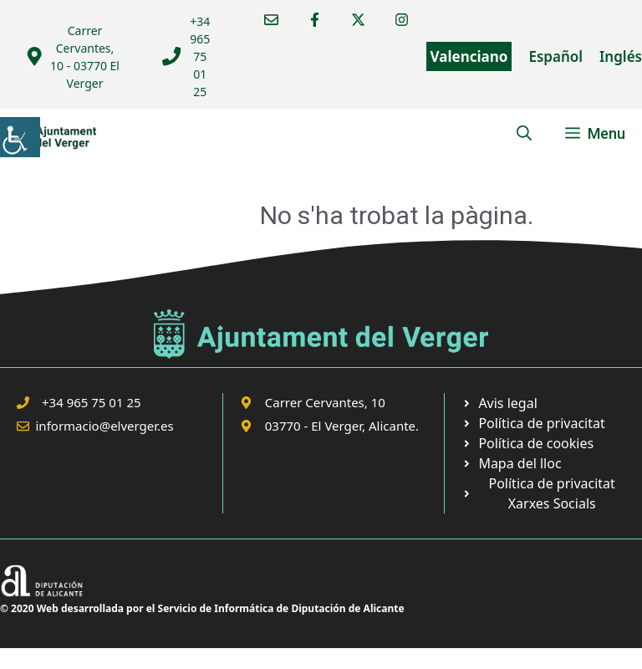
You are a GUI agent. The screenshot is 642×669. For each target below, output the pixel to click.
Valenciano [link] (469, 56)
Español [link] (555, 56)
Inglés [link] (620, 56)
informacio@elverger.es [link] (105, 425)
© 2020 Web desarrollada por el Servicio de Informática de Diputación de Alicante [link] (202, 608)
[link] (20, 137)
